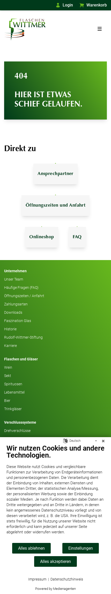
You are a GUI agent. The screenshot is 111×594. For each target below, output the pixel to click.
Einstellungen (80, 548)
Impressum (37, 579)
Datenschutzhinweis (66, 579)
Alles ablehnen (31, 548)
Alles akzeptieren (55, 561)
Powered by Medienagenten (55, 589)
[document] (55, 493)
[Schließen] (103, 441)
